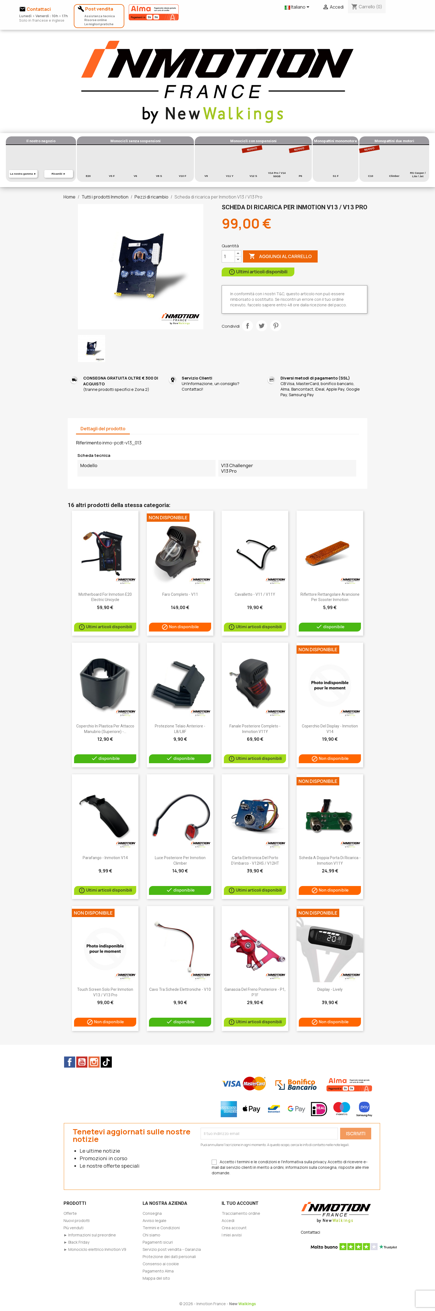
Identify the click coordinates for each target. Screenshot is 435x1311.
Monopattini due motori (394, 141)
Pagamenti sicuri (158, 1242)
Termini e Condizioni (161, 1227)
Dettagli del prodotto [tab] (102, 429)
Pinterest (275, 325)
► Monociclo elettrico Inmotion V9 (95, 1249)
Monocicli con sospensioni (253, 141)
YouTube (81, 1062)
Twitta (261, 325)
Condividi (247, 325)
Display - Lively (330, 989)
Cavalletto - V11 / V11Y (255, 594)
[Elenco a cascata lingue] (298, 7)
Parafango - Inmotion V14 (105, 858)
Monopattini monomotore (335, 141)
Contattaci (310, 1232)
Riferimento (89, 443)
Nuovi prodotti (77, 1220)
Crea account (234, 1227)
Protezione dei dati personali (169, 1256)
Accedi (228, 1220)
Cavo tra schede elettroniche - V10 (180, 989)
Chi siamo (151, 1235)
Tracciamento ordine (241, 1213)
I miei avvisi (232, 1235)
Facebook (69, 1062)
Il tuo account (240, 1203)
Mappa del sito (156, 1278)
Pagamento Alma (158, 1271)
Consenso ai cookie (161, 1263)
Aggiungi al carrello (280, 256)
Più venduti (74, 1227)
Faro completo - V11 (180, 594)
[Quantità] (228, 256)
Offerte (70, 1213)
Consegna (152, 1213)
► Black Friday (76, 1242)
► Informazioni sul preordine (90, 1235)
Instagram (94, 1062)
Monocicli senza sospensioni (135, 141)
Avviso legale (154, 1220)
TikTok (106, 1062)
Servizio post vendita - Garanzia (172, 1249)
